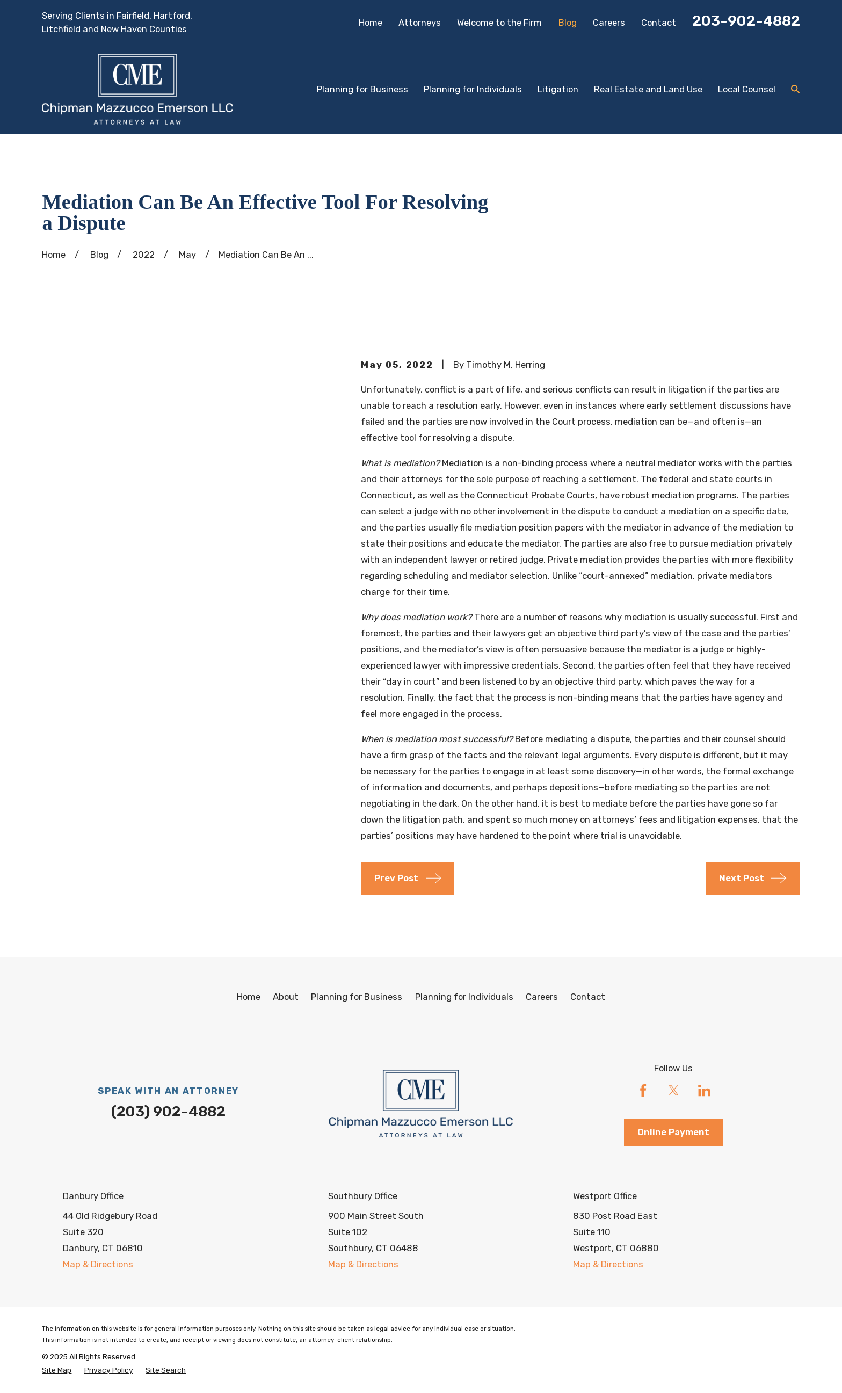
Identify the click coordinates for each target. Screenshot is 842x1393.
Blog (567, 22)
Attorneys (419, 22)
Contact (658, 22)
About (286, 996)
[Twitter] (673, 1090)
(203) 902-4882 (168, 1111)
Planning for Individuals (464, 996)
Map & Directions (98, 1264)
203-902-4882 (746, 21)
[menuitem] (56, 1370)
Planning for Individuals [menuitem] (473, 89)
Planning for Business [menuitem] (362, 89)
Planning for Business (356, 996)
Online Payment (673, 1132)
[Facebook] (643, 1090)
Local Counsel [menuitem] (746, 89)
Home (370, 22)
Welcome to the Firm (499, 22)
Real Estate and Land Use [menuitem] (648, 89)
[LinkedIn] (704, 1090)
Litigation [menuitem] (558, 89)
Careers (609, 22)
